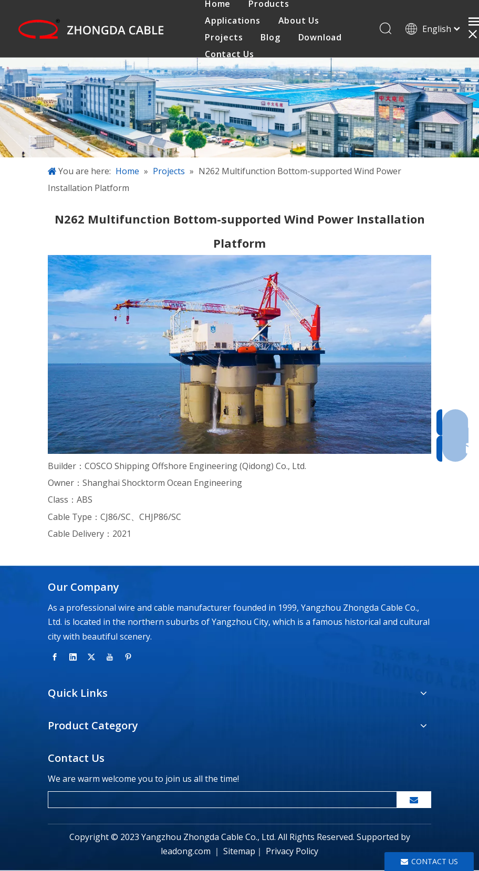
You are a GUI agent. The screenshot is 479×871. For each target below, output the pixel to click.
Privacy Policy (292, 851)
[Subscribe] (414, 799)
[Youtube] (110, 656)
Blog (270, 37)
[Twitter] (91, 656)
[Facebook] (54, 656)
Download (320, 37)
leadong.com (186, 851)
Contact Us (230, 54)
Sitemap (239, 851)
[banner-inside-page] (239, 108)
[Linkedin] (73, 656)
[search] (220, 800)
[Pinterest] (128, 656)
